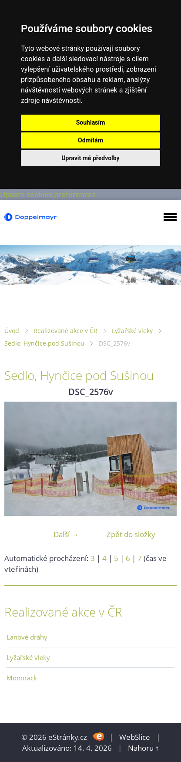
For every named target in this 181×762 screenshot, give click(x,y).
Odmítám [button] (90, 140)
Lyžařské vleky (132, 331)
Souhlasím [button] (90, 122)
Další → (66, 534)
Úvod (11, 331)
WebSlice (134, 737)
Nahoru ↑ (143, 748)
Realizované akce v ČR (65, 331)
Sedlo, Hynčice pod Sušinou (44, 343)
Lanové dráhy (27, 637)
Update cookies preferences (48, 194)
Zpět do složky (131, 534)
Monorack (22, 677)
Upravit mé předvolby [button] (90, 158)
